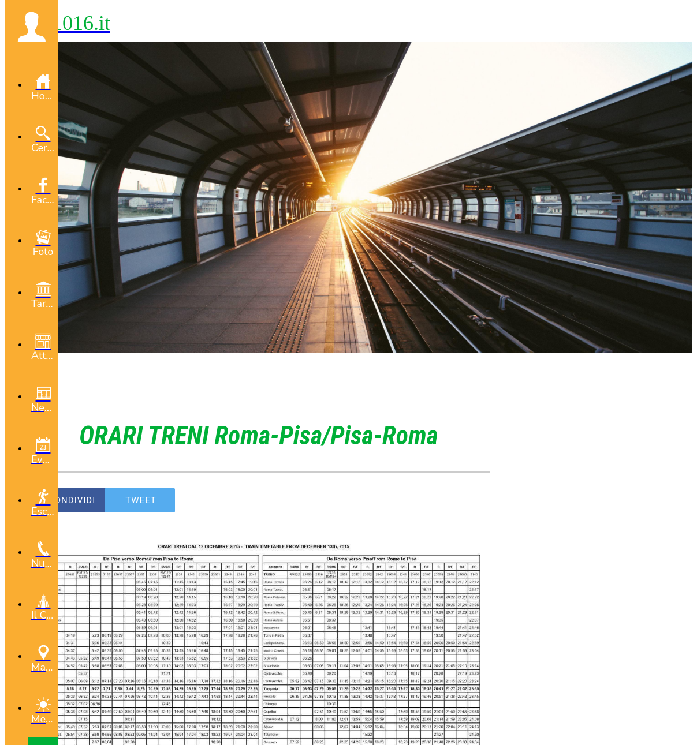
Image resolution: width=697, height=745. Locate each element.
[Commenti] (476, 500)
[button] (31, 27)
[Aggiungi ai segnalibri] (448, 500)
